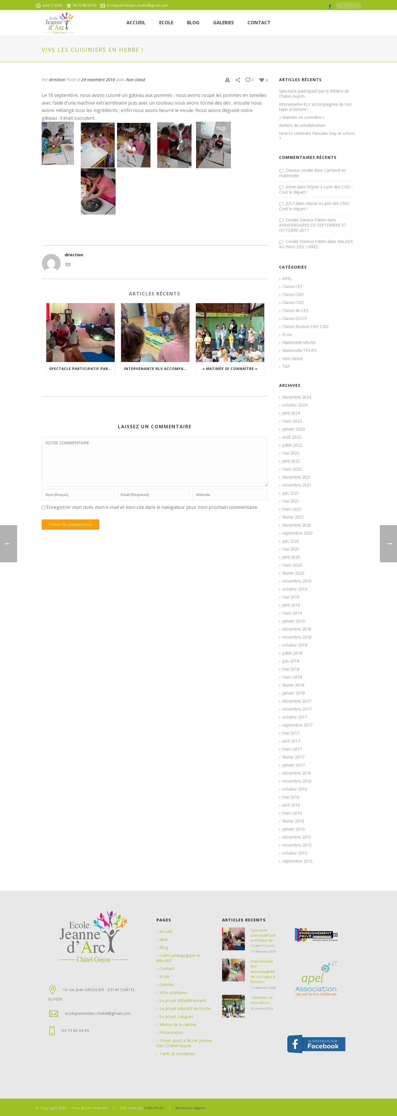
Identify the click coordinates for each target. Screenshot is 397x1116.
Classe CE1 (292, 286)
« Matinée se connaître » (230, 368)
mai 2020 (290, 549)
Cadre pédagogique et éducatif (178, 958)
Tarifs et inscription (177, 1053)
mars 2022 (292, 469)
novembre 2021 (296, 485)
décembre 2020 (296, 525)
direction (57, 79)
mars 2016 (292, 813)
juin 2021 (290, 493)
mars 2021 (292, 509)
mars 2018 (292, 677)
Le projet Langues (176, 1016)
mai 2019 (290, 597)
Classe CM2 (293, 302)
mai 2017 (290, 733)
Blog (193, 22)
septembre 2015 (297, 861)
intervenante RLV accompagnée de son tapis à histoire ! (157, 368)
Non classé (135, 79)
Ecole (287, 334)
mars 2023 (292, 421)
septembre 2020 (297, 533)
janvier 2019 (293, 621)
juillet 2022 (292, 445)
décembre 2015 (296, 837)
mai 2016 (290, 797)
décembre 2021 (296, 477)
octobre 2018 (294, 645)
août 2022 (291, 437)
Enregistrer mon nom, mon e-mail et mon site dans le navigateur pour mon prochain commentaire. (152, 507)
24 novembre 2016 (98, 79)
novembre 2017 (296, 709)
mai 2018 (290, 669)
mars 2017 (292, 749)
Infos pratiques (173, 992)
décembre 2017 (296, 701)
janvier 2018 (293, 693)
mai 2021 (290, 501)
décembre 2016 (296, 773)
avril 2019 (291, 605)
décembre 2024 (296, 397)
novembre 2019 (296, 581)
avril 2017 (291, 741)
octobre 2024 (294, 405)
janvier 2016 (293, 829)
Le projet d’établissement (183, 1000)
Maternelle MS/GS (299, 342)
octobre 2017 (294, 717)
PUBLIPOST (154, 1108)
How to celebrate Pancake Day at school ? (317, 136)
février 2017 (293, 757)
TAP (286, 366)
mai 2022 (290, 453)
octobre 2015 (294, 853)
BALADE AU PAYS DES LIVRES (316, 244)
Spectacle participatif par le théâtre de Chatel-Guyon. (82, 368)
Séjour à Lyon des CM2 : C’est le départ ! (315, 189)
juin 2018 (290, 661)
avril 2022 (291, 461)
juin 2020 (290, 541)
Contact (259, 22)
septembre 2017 (297, 725)
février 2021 (293, 517)
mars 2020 (292, 565)
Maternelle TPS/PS (299, 350)
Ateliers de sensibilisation (302, 125)
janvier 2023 (293, 429)
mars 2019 (292, 613)
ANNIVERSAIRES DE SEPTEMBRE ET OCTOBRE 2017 (312, 227)
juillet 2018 (292, 653)
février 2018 (293, 685)
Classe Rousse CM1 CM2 (305, 326)
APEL (287, 278)
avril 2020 (291, 557)
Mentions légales (191, 1108)
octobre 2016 (294, 789)
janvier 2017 (293, 765)
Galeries (223, 22)
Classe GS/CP (294, 318)
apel (163, 939)
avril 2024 (291, 413)
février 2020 (293, 573)
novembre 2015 (296, 845)
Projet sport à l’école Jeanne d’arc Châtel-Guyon (183, 1043)
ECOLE (166, 22)
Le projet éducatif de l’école (185, 1008)
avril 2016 (291, 805)
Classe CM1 (293, 294)
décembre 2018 (296, 629)
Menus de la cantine (178, 1024)
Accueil (136, 22)
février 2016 (293, 821)
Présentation (171, 1032)
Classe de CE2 (295, 310)
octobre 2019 (294, 589)
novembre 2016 (296, 781)
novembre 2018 (296, 637)
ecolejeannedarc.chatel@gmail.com (137, 5)
